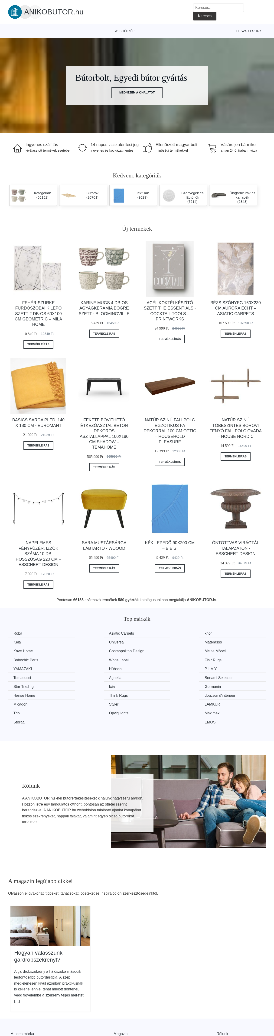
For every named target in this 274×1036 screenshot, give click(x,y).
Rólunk (222, 1006)
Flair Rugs (220, 651)
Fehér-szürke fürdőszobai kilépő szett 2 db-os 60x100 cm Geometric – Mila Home (38, 313)
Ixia (215, 668)
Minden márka (22, 1006)
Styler (85, 686)
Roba (18, 633)
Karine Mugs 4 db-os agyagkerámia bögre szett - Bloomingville (104, 308)
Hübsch (86, 660)
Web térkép (124, 31)
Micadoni (21, 686)
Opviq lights (23, 694)
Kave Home (156, 642)
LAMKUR (154, 686)
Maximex (87, 694)
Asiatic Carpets (92, 633)
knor (149, 633)
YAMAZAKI (23, 660)
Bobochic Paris (92, 651)
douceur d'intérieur (227, 677)
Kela (216, 633)
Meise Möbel (24, 651)
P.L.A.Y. (152, 660)
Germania (22, 677)
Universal (21, 642)
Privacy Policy (248, 31)
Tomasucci (221, 660)
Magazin (120, 1006)
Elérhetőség (226, 1017)
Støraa (151, 694)
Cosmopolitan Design (230, 642)
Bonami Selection (94, 668)
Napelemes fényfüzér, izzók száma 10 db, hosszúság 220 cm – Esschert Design (38, 553)
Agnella (20, 668)
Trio (215, 686)
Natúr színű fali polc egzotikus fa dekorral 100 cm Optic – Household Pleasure (170, 431)
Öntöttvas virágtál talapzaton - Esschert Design (235, 548)
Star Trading (156, 668)
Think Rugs (155, 677)
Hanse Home (91, 677)
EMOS (217, 694)
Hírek (14, 1017)
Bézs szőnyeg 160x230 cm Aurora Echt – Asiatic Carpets (235, 308)
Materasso (89, 642)
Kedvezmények (23, 1027)
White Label (156, 651)
